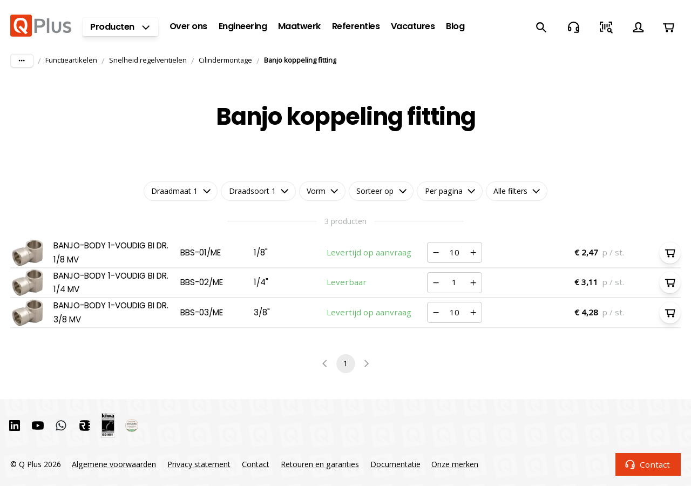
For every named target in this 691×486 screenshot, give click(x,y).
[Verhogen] (473, 253)
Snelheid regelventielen (148, 60)
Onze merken (454, 464)
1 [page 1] (345, 363)
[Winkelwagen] (668, 27)
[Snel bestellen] (605, 27)
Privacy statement (199, 464)
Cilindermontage (225, 60)
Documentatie (395, 464)
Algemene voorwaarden (114, 464)
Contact (648, 464)
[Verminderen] (436, 253)
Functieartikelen (71, 60)
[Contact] (573, 27)
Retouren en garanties (320, 464)
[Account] (638, 27)
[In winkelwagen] (670, 253)
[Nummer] (454, 252)
